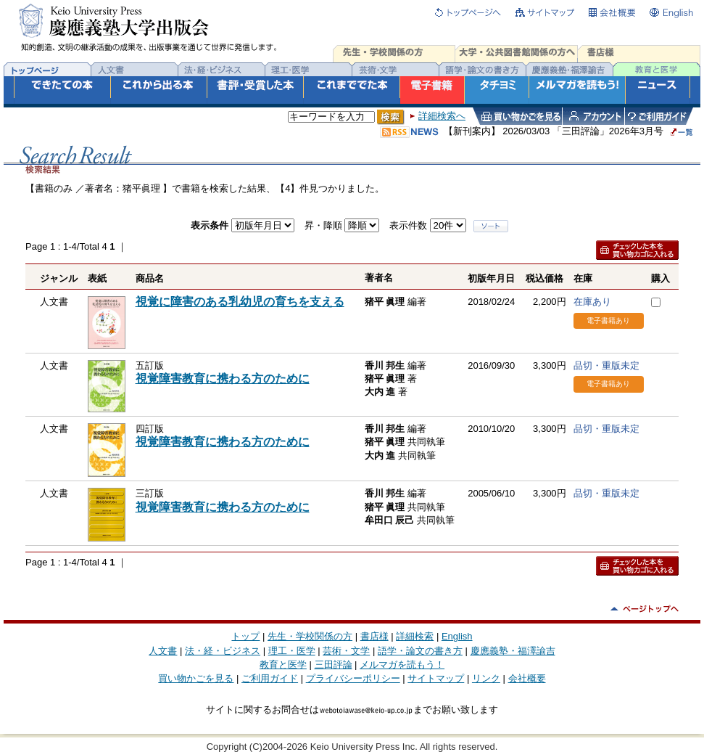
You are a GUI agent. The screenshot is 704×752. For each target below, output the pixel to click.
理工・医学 (291, 650)
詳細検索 (415, 636)
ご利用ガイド (269, 678)
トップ (245, 636)
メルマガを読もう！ (402, 664)
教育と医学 (283, 664)
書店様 (374, 636)
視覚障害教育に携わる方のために (223, 378)
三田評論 (333, 664)
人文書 (163, 650)
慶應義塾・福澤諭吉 (513, 650)
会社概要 (527, 678)
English (457, 636)
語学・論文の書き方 (420, 650)
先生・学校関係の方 (310, 636)
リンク (486, 678)
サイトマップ (435, 678)
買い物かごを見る (195, 678)
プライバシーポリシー (353, 678)
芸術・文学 (346, 650)
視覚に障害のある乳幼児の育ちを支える (240, 301)
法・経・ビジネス (222, 650)
